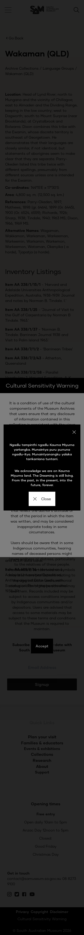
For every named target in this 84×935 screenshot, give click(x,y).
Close (42, 499)
